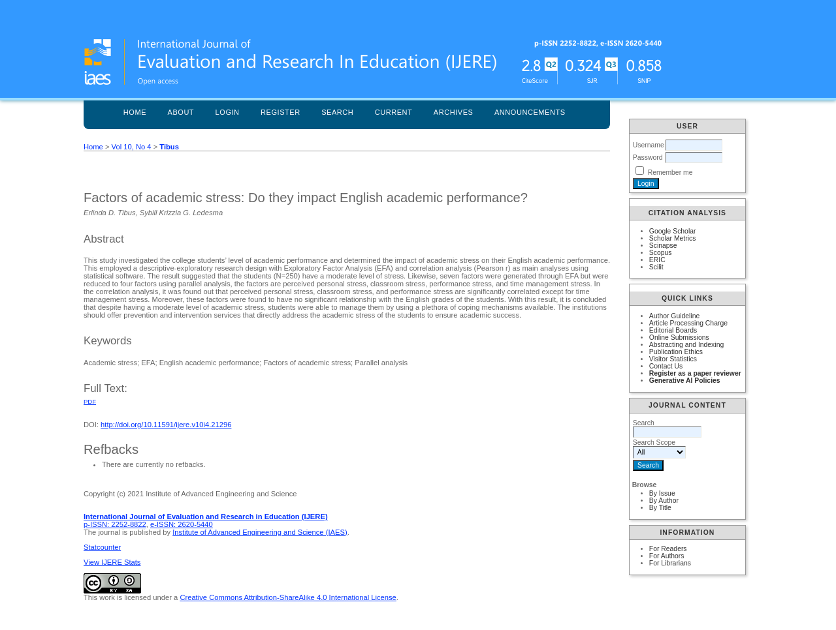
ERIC (657, 259)
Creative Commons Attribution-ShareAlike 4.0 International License (288, 597)
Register (280, 112)
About (181, 112)
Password (648, 157)
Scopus (660, 252)
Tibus (169, 147)
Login (228, 112)
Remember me (670, 172)
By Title (660, 507)
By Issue (662, 493)
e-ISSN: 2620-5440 (181, 524)
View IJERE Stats (112, 562)
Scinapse (663, 245)
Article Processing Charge (688, 323)
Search (337, 112)
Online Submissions (679, 337)
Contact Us (666, 366)
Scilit (656, 267)
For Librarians (670, 563)
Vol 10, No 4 (132, 147)
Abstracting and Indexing (686, 344)
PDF (90, 401)
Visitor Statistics (673, 359)
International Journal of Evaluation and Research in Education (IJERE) (206, 516)
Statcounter (102, 547)
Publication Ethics (676, 351)
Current (394, 112)
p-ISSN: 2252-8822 (115, 524)
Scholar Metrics (672, 238)
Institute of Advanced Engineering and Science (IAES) (259, 532)
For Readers (668, 548)
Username (648, 145)
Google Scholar (672, 231)
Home (134, 112)
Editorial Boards (673, 330)
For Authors (666, 556)
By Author (664, 500)
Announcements (530, 112)
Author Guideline (674, 316)
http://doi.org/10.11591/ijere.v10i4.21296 (166, 424)
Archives (454, 112)
